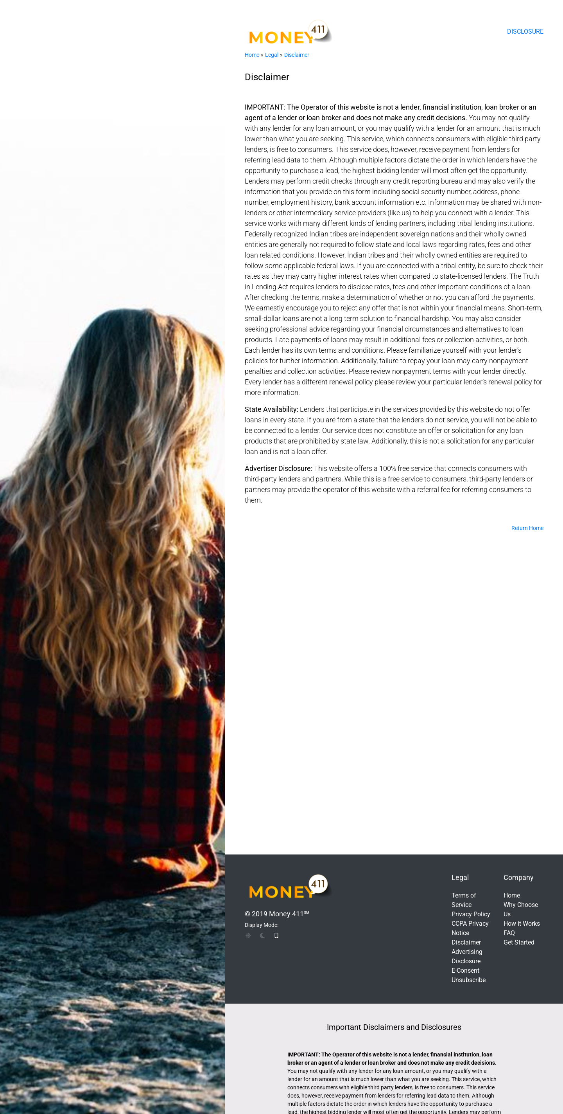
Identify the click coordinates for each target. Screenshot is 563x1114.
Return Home (527, 528)
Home (252, 55)
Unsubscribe (469, 980)
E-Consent (465, 970)
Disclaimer (296, 55)
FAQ (509, 933)
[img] (248, 935)
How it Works (522, 923)
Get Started (519, 942)
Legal (271, 55)
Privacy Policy (471, 914)
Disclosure (525, 31)
